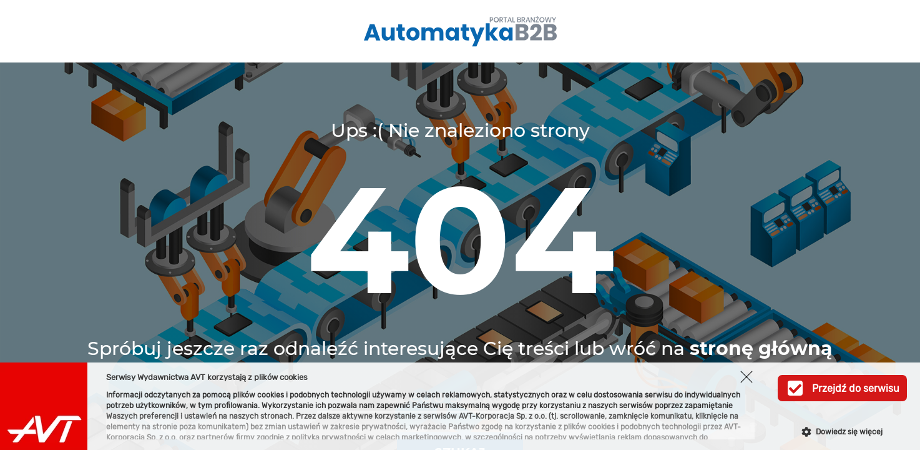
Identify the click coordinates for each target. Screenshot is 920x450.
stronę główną (761, 348)
